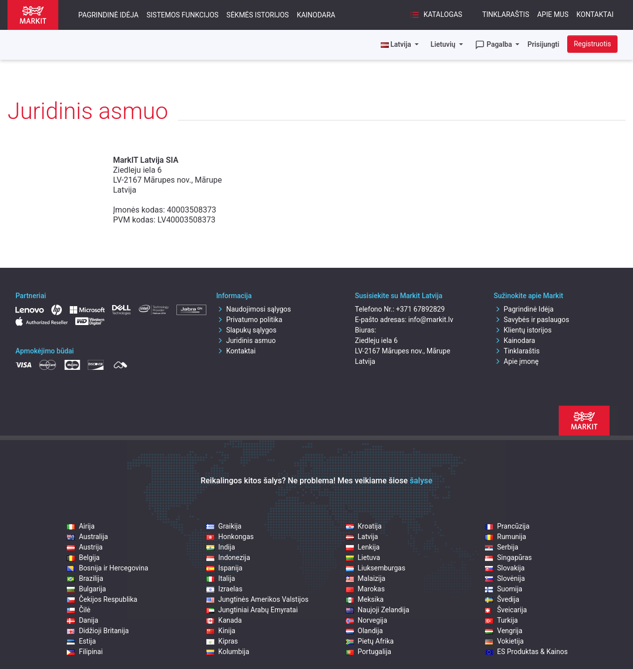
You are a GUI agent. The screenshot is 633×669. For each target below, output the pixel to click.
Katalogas (436, 15)
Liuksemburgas (376, 568)
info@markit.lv (430, 320)
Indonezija (228, 557)
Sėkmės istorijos (257, 15)
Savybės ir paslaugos (531, 320)
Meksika (365, 599)
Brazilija (85, 578)
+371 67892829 (420, 309)
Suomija (503, 589)
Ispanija (224, 568)
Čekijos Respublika (102, 599)
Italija (220, 578)
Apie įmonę (516, 361)
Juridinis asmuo (246, 340)
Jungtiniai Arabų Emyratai (252, 610)
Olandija (364, 631)
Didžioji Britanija (98, 631)
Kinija (220, 631)
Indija (220, 547)
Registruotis (592, 44)
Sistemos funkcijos (182, 15)
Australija (87, 537)
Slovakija (504, 568)
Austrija (85, 547)
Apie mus (553, 14)
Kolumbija (227, 652)
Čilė (78, 610)
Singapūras (508, 557)
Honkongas (230, 537)
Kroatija (364, 526)
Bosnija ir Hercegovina (107, 568)
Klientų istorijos (523, 330)
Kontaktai (595, 14)
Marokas (365, 589)
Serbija (501, 547)
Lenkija (363, 547)
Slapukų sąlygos (246, 330)
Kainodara (316, 15)
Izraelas (224, 589)
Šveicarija (506, 610)
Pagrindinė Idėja (108, 15)
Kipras (222, 641)
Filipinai (85, 652)
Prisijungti (543, 44)
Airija (81, 526)
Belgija (83, 557)
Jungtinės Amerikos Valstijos (257, 599)
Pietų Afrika (370, 641)
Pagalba (494, 45)
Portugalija (368, 652)
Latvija (362, 537)
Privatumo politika (249, 320)
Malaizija (366, 578)
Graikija (224, 526)
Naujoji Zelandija (378, 610)
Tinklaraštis (505, 14)
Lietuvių (444, 44)
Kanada (224, 620)
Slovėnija (505, 578)
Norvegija (366, 620)
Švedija (502, 599)
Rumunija (505, 537)
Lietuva (363, 557)
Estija (81, 641)
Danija (82, 620)
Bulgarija (86, 589)
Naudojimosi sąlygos (253, 309)
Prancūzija (507, 526)
